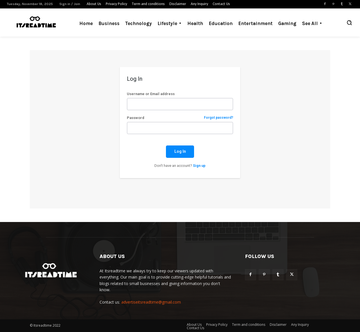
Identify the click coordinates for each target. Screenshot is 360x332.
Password (180, 118)
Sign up (199, 165)
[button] (349, 22)
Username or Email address (151, 94)
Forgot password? (218, 118)
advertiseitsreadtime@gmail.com (151, 302)
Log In (180, 151)
